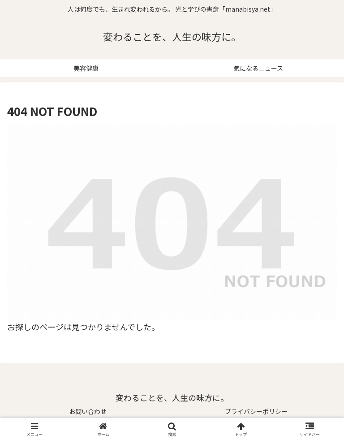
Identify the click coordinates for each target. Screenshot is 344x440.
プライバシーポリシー (256, 411)
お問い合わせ (88, 411)
